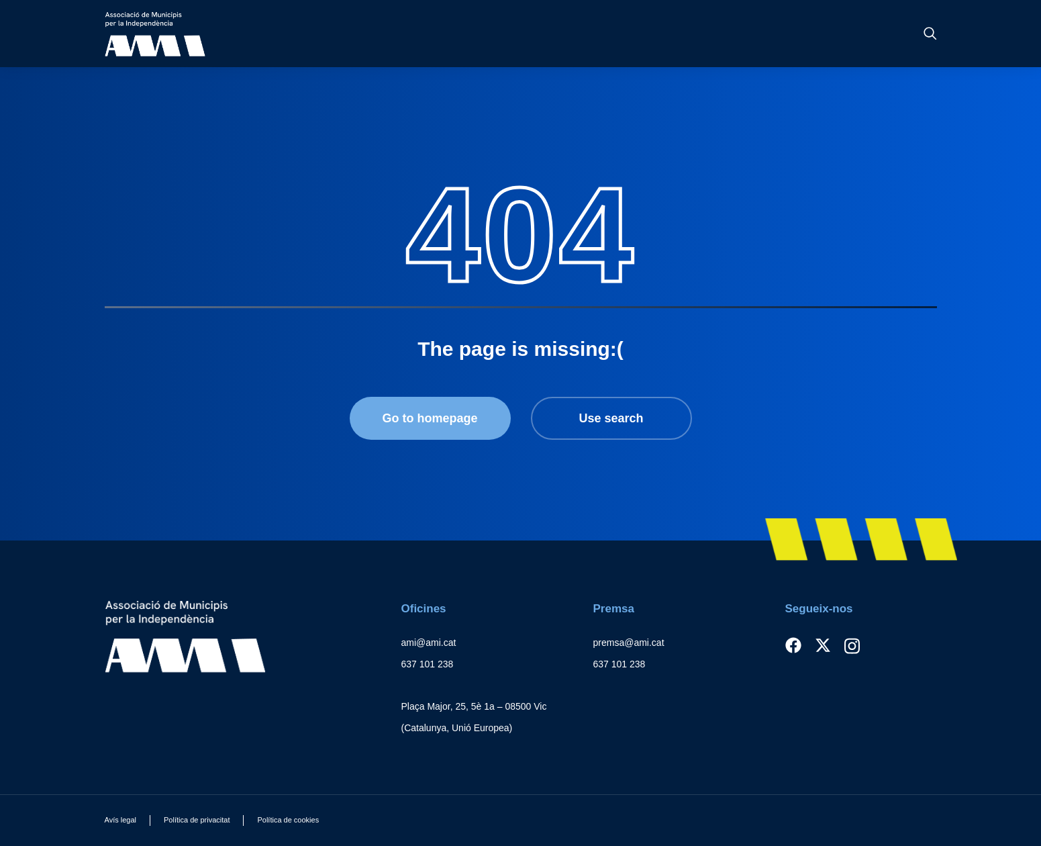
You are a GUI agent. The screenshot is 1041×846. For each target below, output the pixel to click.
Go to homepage (429, 418)
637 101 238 (427, 664)
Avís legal (121, 820)
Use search (611, 418)
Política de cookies (288, 820)
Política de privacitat (197, 820)
